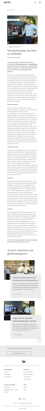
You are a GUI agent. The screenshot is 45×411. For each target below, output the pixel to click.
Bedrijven (6, 372)
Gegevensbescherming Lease (25, 403)
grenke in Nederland (28, 372)
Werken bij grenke (28, 379)
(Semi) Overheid (7, 377)
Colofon (15, 403)
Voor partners (7, 387)
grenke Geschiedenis (28, 374)
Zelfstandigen (7, 374)
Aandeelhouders (27, 377)
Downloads (6, 392)
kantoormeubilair (20, 64)
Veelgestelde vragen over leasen (11, 389)
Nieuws (25, 387)
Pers (25, 389)
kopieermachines (33, 64)
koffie (25, 64)
